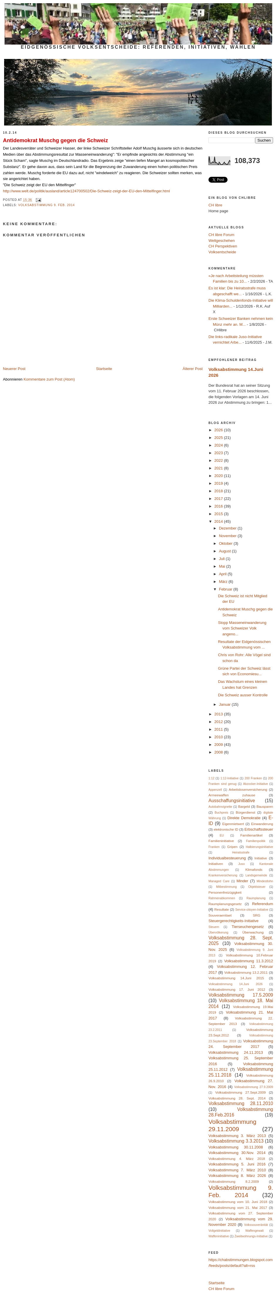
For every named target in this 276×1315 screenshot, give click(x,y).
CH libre (215, 205)
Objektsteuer (256, 886)
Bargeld (244, 806)
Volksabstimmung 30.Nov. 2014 (236, 1153)
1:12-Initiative (230, 778)
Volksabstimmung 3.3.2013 (236, 1140)
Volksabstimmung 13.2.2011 (246, 972)
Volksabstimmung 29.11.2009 (232, 1125)
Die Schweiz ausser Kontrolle (242, 695)
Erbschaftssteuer (258, 829)
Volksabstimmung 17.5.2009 (240, 994)
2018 (219, 491)
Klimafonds (253, 869)
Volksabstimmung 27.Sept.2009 (240, 1092)
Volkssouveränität (256, 1224)
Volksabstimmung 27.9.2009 (253, 1087)
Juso (241, 864)
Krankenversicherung (222, 875)
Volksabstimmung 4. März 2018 (236, 1158)
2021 (219, 468)
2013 (219, 714)
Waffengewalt (254, 1230)
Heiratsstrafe (241, 852)
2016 (219, 506)
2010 (219, 737)
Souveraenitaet (220, 915)
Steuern (213, 927)
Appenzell (215, 789)
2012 (219, 722)
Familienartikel (251, 835)
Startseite (104, 368)
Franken (214, 847)
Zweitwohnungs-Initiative (251, 1236)
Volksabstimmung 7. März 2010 (237, 1170)
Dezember (228, 528)
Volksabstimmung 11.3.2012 (248, 961)
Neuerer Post (14, 368)
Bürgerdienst (245, 812)
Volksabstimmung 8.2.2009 (233, 1181)
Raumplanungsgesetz (225, 904)
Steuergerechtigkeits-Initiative (233, 921)
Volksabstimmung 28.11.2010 (240, 1103)
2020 (219, 476)
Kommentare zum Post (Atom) (49, 379)
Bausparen (264, 806)
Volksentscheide (222, 252)
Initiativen (215, 864)
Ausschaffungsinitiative (231, 800)
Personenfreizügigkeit (224, 892)
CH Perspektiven (222, 246)
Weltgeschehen (221, 240)
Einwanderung (262, 824)
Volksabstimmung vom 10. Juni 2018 (237, 1202)
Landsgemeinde (256, 875)
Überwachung (253, 932)
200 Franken (253, 778)
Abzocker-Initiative (255, 783)
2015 (219, 514)
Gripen (232, 847)
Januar (225, 704)
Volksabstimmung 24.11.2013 (235, 1052)
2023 (219, 453)
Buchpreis (221, 812)
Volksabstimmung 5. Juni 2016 (236, 1164)
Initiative (260, 858)
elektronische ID (226, 829)
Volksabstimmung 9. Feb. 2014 (46, 205)
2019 (219, 483)
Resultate (221, 909)
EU (222, 835)
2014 (219, 521)
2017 (219, 498)
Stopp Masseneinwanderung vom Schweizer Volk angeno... (242, 628)
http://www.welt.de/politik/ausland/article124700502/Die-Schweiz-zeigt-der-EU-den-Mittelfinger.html (86, 191)
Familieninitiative (221, 841)
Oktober (226, 543)
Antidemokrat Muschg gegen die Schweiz (55, 140)
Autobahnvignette (220, 806)
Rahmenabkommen (221, 898)
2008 (219, 752)
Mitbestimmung (226, 886)
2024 (219, 445)
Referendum (262, 904)
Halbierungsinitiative (259, 847)
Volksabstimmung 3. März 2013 (237, 1136)
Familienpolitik (255, 841)
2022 (219, 460)
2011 (219, 729)
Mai (222, 566)
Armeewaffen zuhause (231, 795)
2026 (219, 430)
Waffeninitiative (218, 1236)
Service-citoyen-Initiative (251, 909)
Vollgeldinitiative (219, 1230)
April (223, 574)
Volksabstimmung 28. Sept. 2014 (237, 1098)
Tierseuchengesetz (248, 926)
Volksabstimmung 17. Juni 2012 (236, 989)
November (228, 536)
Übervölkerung (218, 932)
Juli (222, 558)
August (225, 551)
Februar (226, 589)
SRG (256, 915)
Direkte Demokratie (243, 818)
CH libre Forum (221, 235)
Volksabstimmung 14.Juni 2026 (235, 984)
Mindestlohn (265, 881)
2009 (219, 744)
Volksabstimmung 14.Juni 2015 (236, 978)
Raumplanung (256, 898)
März (224, 581)
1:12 (211, 778)
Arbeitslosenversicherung (248, 789)
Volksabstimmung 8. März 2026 (237, 1175)
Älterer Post (193, 368)
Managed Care (219, 881)
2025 (219, 437)
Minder (242, 881)
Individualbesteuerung (227, 858)
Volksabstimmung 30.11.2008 (235, 1147)
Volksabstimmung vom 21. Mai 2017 (237, 1207)
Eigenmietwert (233, 824)
